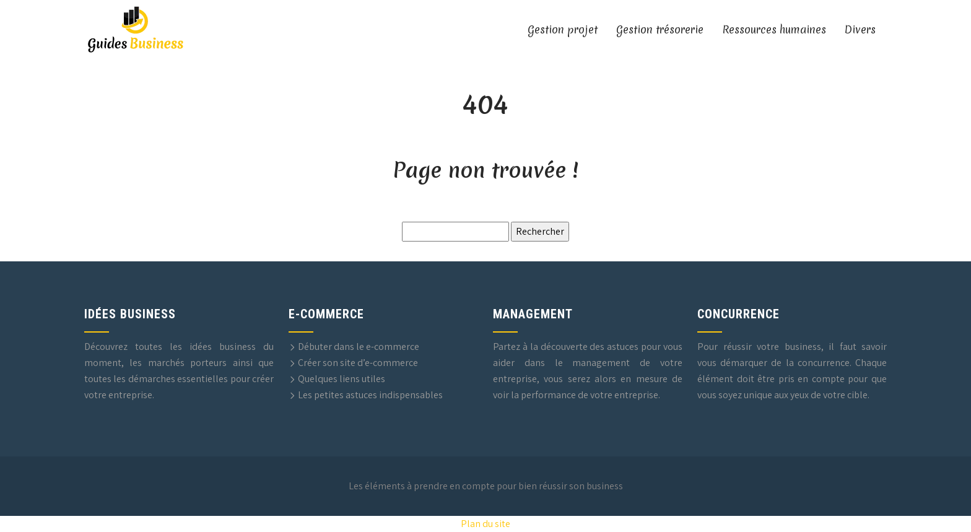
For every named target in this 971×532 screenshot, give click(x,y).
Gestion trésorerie (659, 29)
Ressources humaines (774, 29)
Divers (860, 29)
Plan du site (485, 523)
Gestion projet (563, 29)
